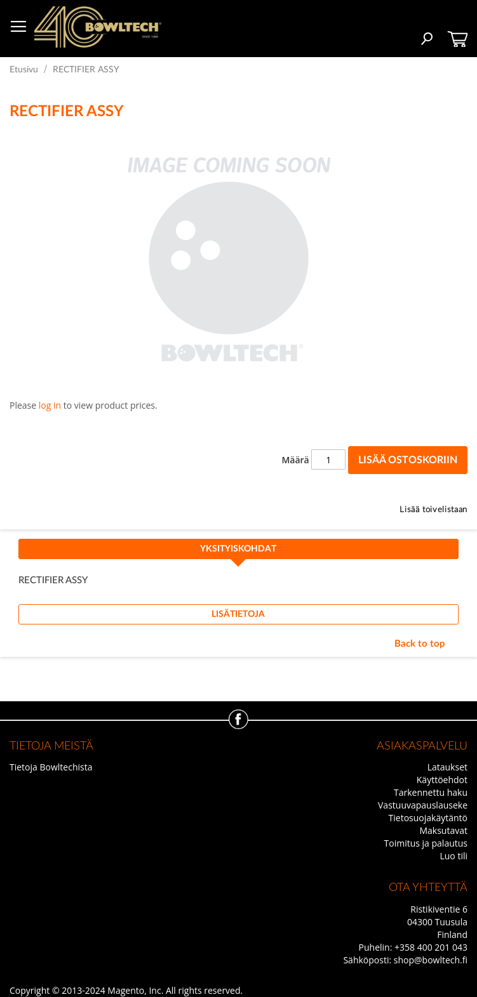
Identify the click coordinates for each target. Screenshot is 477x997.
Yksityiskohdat (238, 549)
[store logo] (97, 27)
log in (50, 405)
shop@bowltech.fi (430, 960)
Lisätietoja (238, 614)
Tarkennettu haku (430, 792)
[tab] (238, 553)
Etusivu (24, 69)
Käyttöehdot (442, 780)
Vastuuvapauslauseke (422, 805)
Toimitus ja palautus (426, 843)
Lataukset (447, 767)
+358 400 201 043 (430, 947)
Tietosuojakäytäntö (428, 818)
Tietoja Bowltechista (51, 767)
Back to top (419, 644)
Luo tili (453, 856)
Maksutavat (443, 830)
